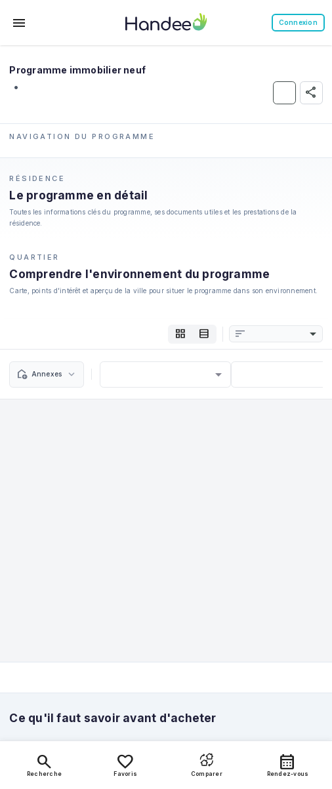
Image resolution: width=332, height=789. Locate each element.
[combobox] (282, 334)
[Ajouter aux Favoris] (284, 92)
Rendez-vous (288, 764)
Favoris (125, 764)
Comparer (206, 764)
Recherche (44, 764)
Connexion (298, 22)
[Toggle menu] (19, 23)
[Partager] (311, 92)
